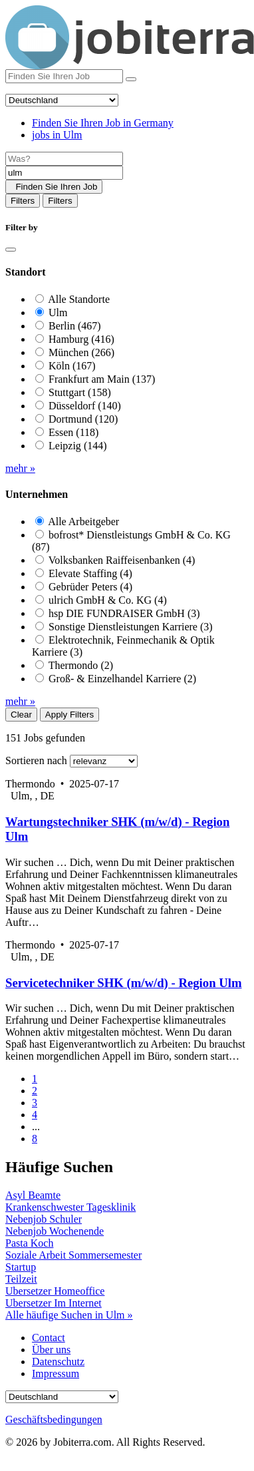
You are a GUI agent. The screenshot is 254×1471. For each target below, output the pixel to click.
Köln (72, 365)
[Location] (64, 173)
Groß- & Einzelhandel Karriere (122, 678)
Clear (21, 715)
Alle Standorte (79, 299)
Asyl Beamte (33, 1195)
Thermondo (81, 665)
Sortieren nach (36, 760)
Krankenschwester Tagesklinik (70, 1207)
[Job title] (64, 159)
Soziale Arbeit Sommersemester (73, 1255)
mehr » (20, 468)
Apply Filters (69, 715)
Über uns (51, 1349)
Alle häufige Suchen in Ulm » (69, 1315)
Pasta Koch (29, 1243)
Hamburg (81, 339)
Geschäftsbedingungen (53, 1419)
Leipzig (78, 445)
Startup (20, 1267)
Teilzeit (21, 1279)
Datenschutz (58, 1361)
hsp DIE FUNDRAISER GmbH (124, 613)
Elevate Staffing (90, 573)
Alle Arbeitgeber (83, 521)
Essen (73, 432)
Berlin (75, 325)
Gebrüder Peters (90, 586)
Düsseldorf (85, 405)
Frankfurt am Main (102, 379)
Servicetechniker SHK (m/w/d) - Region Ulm (123, 983)
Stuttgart (80, 392)
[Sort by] (104, 761)
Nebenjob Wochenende (54, 1231)
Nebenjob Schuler (43, 1219)
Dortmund (83, 419)
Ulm (58, 312)
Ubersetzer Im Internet (53, 1303)
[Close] (10, 250)
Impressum (55, 1373)
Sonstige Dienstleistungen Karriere (131, 626)
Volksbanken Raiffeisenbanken (122, 560)
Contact (48, 1337)
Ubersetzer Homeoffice (54, 1291)
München (81, 352)
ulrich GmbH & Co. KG (108, 600)
